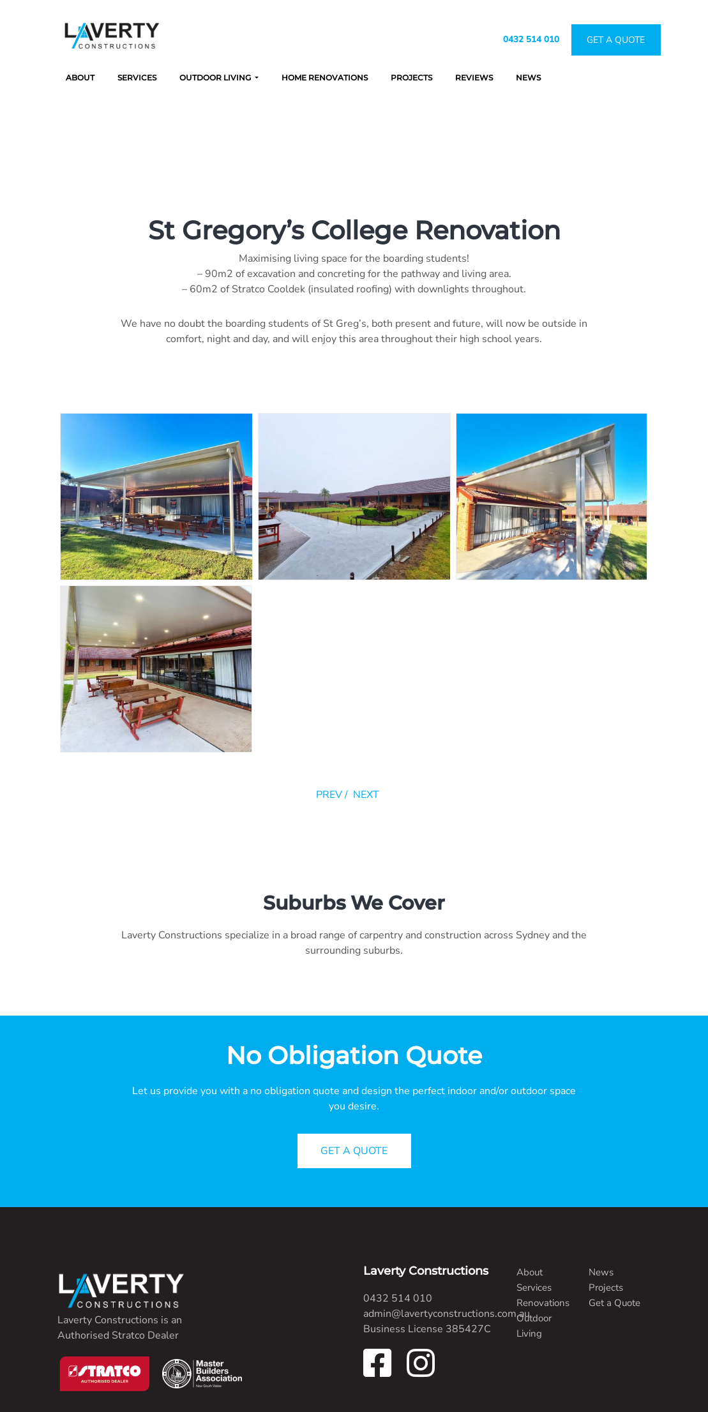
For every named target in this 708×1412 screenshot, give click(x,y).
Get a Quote (614, 1302)
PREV (329, 795)
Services (136, 77)
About (80, 77)
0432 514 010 (531, 39)
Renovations (542, 1302)
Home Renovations (325, 77)
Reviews (474, 77)
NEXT (366, 795)
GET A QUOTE (354, 1151)
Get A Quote (616, 40)
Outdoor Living (216, 77)
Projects (411, 77)
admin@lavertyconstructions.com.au (446, 1314)
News (528, 77)
